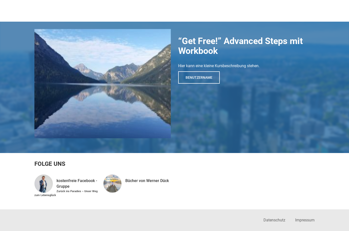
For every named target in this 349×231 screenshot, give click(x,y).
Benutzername (199, 77)
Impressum (305, 220)
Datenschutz (274, 220)
